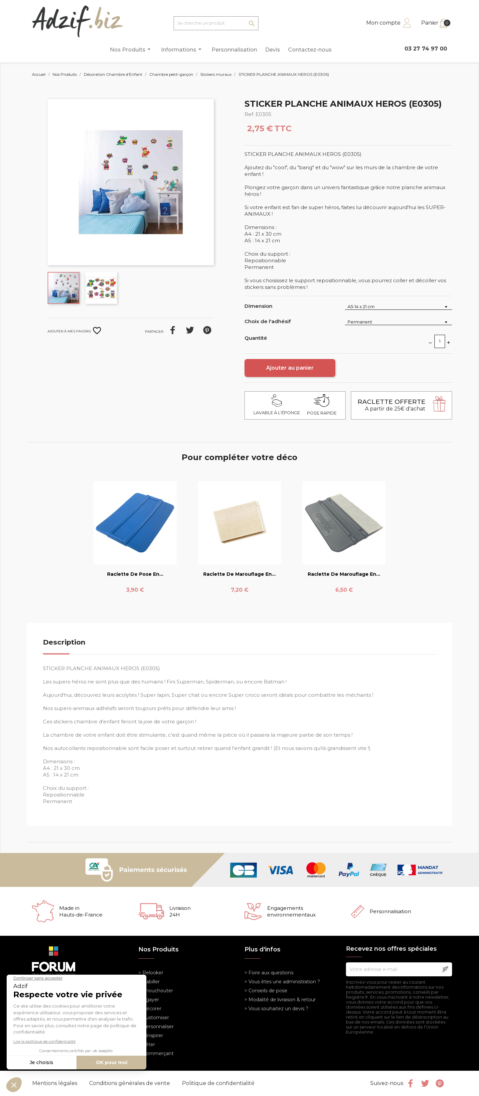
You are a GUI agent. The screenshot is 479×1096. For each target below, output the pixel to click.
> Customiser (153, 1018)
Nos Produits (131, 49)
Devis (272, 50)
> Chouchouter (155, 991)
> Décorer (149, 1009)
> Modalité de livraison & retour (280, 1000)
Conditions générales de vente (130, 1083)
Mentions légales (55, 1083)
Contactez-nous (310, 50)
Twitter (425, 1083)
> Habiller (149, 982)
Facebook (410, 1083)
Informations (182, 49)
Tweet (190, 330)
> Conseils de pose (265, 991)
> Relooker (150, 973)
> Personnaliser (156, 1027)
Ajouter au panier (290, 368)
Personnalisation (234, 50)
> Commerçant (156, 1053)
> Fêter (146, 1044)
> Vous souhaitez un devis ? (276, 1009)
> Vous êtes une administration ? (282, 982)
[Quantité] (439, 341)
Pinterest (207, 330)
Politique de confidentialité (218, 1083)
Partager (172, 330)
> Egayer (148, 1000)
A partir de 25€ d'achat (391, 405)
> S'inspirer (150, 1035)
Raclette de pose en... (135, 574)
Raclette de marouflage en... (239, 574)
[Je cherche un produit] (216, 23)
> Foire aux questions (268, 973)
